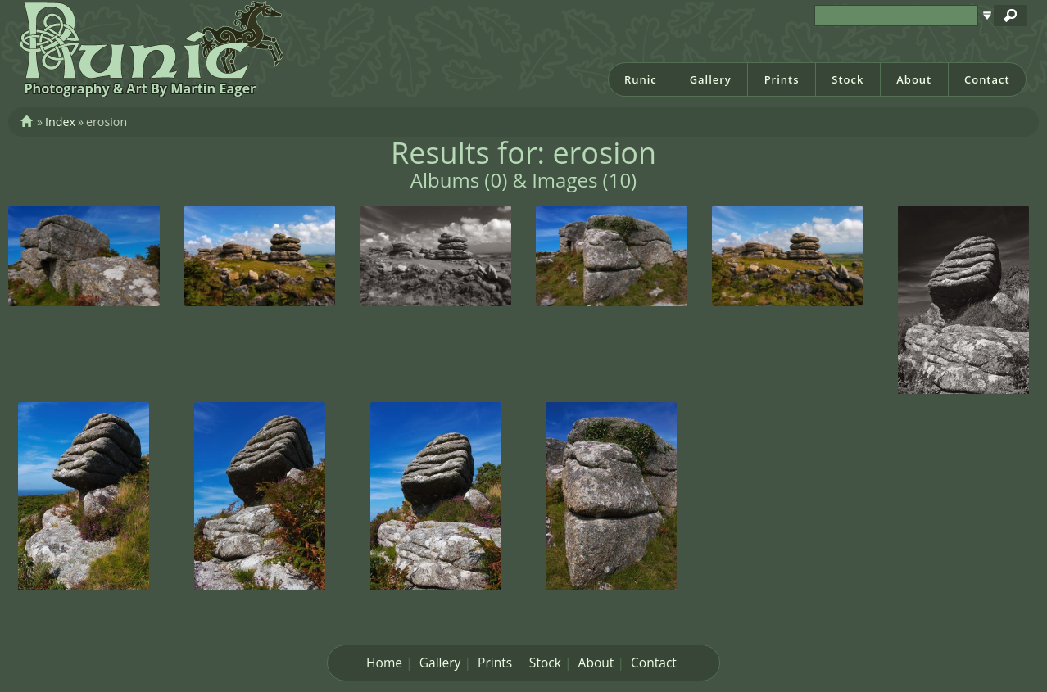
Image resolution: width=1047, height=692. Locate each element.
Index (60, 121)
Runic (640, 79)
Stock (847, 79)
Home (384, 663)
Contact (987, 79)
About (913, 79)
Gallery (711, 79)
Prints (782, 79)
